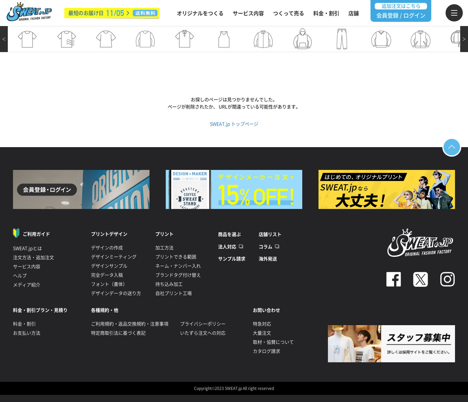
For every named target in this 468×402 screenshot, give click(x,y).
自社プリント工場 (173, 293)
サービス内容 (248, 13)
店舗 (353, 13)
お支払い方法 (26, 333)
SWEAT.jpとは (27, 248)
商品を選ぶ (229, 234)
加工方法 (164, 247)
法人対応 (227, 246)
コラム (265, 246)
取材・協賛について (273, 342)
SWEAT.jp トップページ (234, 124)
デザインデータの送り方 (116, 293)
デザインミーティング (113, 257)
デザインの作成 (107, 247)
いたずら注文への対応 (203, 333)
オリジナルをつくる (200, 13)
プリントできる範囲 (175, 257)
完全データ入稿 (107, 275)
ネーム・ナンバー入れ (178, 266)
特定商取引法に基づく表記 (118, 333)
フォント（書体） (109, 284)
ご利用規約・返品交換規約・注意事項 (129, 324)
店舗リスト (270, 234)
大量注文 (262, 333)
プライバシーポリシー (203, 324)
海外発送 (268, 258)
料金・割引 (326, 13)
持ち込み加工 (169, 284)
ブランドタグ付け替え (178, 275)
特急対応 (262, 324)
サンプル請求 (231, 258)
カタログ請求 (266, 351)
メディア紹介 (26, 285)
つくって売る (288, 13)
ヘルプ (20, 275)
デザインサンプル (109, 266)
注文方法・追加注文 (33, 257)
